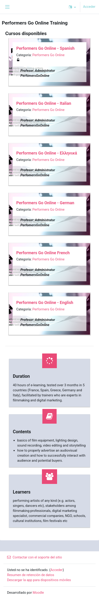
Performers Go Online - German (45, 202)
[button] (72, 7)
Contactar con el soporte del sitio (34, 557)
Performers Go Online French (43, 252)
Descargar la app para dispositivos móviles (39, 580)
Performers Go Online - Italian (43, 103)
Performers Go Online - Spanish (45, 48)
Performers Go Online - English (44, 302)
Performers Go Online (48, 55)
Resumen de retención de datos (30, 575)
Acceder (89, 7)
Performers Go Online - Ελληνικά (46, 153)
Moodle (38, 593)
